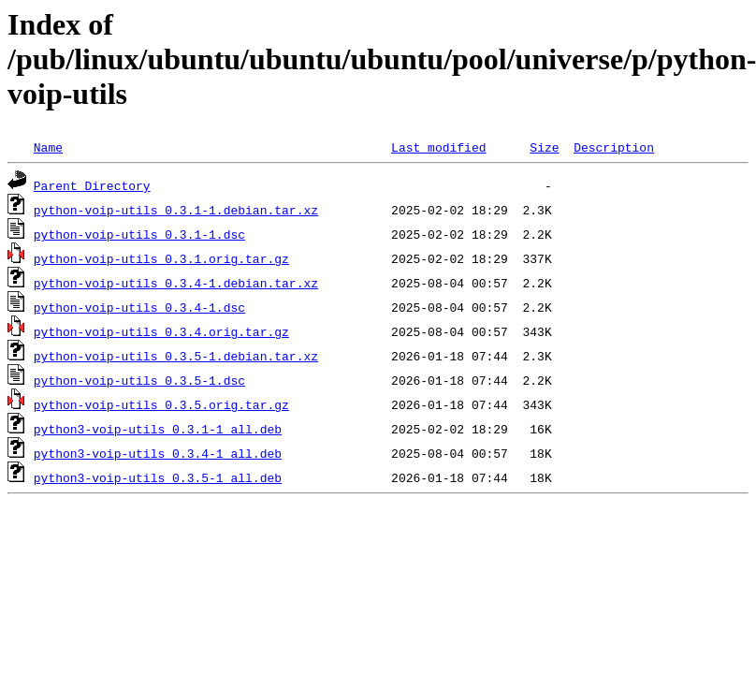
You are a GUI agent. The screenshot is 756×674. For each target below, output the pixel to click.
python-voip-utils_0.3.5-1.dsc (139, 380)
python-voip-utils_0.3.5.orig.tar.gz (161, 404)
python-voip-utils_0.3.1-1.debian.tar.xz (176, 209)
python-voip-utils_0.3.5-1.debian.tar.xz (176, 355)
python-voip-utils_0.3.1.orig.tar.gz (161, 258)
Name (48, 147)
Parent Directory (92, 185)
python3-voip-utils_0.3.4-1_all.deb (158, 453)
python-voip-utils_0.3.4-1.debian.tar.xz (176, 282)
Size (544, 147)
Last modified (438, 147)
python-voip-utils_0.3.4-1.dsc (139, 307)
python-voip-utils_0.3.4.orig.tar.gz (161, 331)
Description (614, 147)
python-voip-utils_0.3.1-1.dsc (139, 234)
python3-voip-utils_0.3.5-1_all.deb (158, 477)
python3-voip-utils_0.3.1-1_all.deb (158, 428)
